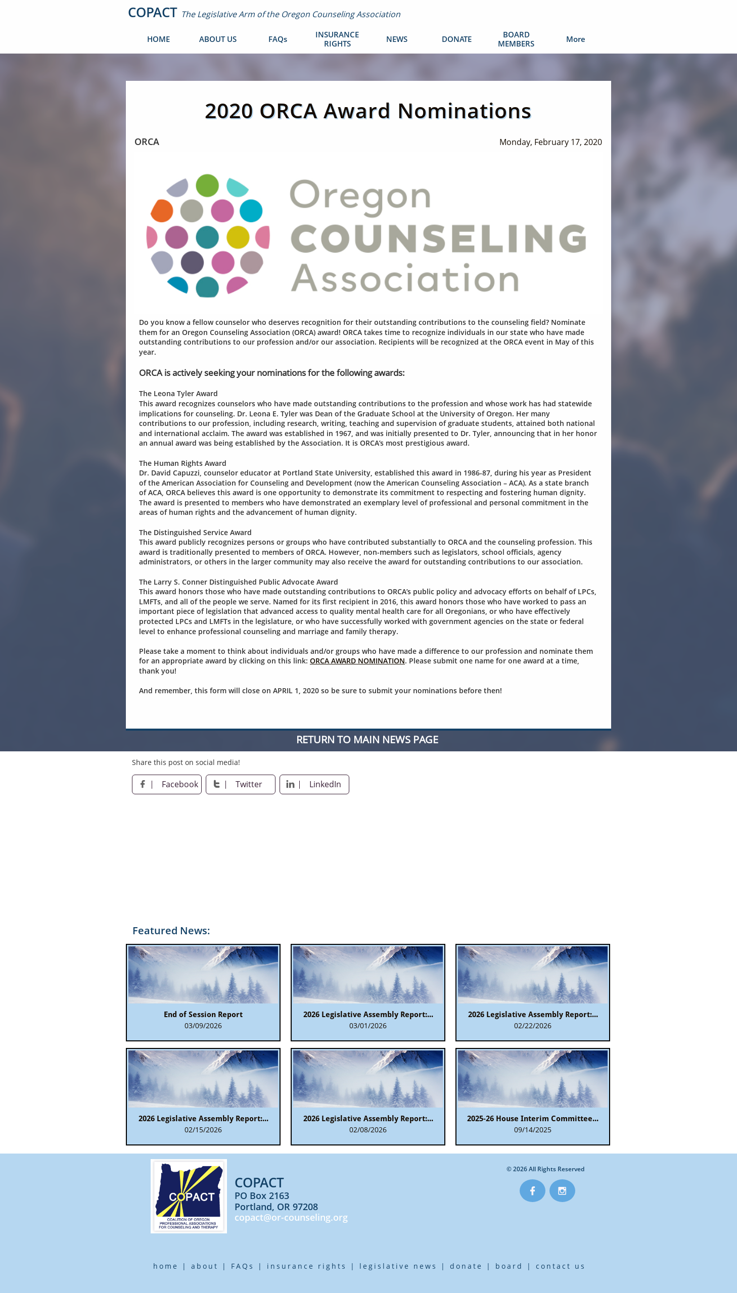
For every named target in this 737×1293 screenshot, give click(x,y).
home (165, 1266)
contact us (561, 1266)
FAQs (242, 1266)
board (509, 1266)
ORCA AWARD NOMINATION (357, 660)
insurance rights (307, 1266)
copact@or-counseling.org (291, 1217)
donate (466, 1266)
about (204, 1266)
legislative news (398, 1266)
